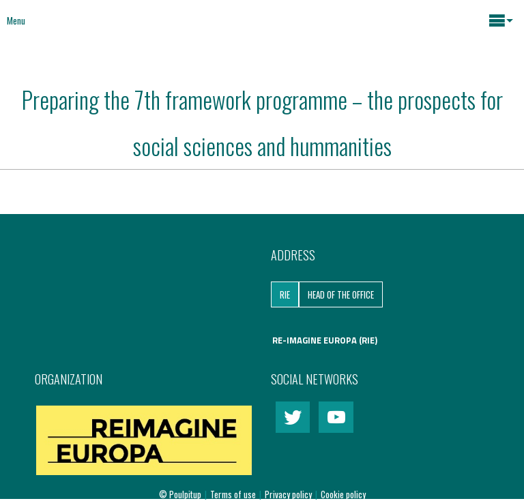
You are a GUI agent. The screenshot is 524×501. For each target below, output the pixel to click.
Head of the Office (341, 294)
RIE (285, 294)
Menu (16, 20)
